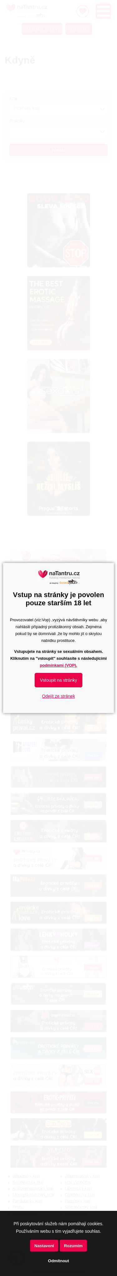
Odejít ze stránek (58, 696)
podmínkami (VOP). (58, 665)
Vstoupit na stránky (58, 680)
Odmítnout (58, 1260)
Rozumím (73, 1245)
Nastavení (44, 1245)
